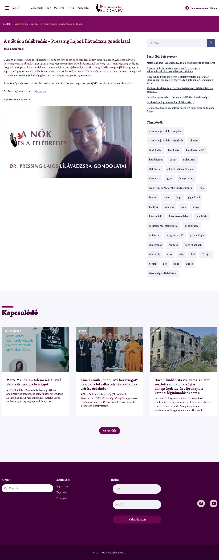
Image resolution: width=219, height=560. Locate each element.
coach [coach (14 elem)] (173, 159)
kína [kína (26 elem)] (183, 207)
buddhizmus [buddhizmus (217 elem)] (156, 159)
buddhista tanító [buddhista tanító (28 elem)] (195, 150)
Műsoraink (37, 8)
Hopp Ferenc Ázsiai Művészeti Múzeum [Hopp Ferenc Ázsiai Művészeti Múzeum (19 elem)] (170, 188)
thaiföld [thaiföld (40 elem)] (173, 245)
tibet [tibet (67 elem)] (169, 254)
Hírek (71, 8)
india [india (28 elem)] (202, 188)
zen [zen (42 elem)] (165, 264)
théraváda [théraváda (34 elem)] (154, 254)
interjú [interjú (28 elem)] (153, 197)
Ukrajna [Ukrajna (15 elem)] (206, 254)
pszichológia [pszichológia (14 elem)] (197, 235)
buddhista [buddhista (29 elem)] (173, 150)
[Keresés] (211, 43)
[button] (132, 48)
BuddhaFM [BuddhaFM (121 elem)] (155, 150)
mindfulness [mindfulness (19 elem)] (191, 226)
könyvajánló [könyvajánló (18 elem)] (155, 216)
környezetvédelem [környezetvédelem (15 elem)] (179, 216)
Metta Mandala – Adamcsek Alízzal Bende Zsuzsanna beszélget (181, 63)
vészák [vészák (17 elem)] (152, 264)
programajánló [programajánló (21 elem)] (174, 235)
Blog (48, 8)
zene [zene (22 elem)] (176, 264)
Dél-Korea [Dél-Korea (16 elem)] (154, 169)
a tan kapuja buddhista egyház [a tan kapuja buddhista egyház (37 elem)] (165, 131)
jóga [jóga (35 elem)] (178, 197)
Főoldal (6, 24)
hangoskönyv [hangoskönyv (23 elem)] (186, 178)
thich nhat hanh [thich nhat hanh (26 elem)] (193, 245)
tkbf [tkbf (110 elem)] (193, 254)
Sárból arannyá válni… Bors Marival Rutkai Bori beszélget (178, 97)
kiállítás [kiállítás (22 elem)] (153, 207)
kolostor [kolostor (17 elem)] (169, 207)
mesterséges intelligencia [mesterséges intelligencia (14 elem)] (163, 226)
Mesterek (59, 8)
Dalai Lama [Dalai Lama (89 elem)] (189, 159)
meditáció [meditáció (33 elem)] (201, 216)
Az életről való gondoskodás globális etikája (170, 102)
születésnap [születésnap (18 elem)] (155, 245)
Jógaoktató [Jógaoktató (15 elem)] (194, 197)
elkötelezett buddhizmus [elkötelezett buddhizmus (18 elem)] (180, 169)
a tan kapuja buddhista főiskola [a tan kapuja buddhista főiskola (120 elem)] (166, 140)
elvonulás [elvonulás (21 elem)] (154, 178)
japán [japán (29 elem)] (167, 197)
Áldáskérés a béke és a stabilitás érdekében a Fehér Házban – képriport (180, 90)
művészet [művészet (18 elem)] (154, 235)
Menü (16, 8)
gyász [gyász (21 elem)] (169, 178)
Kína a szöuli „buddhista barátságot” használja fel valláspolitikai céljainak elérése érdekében (173, 70)
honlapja (41, 91)
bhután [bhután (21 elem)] (194, 140)
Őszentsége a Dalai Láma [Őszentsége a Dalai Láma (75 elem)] (162, 273)
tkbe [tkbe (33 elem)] (181, 254)
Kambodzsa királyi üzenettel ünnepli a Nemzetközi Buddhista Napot (180, 109)
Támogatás (83, 8)
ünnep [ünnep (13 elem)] (189, 264)
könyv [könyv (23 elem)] (196, 207)
